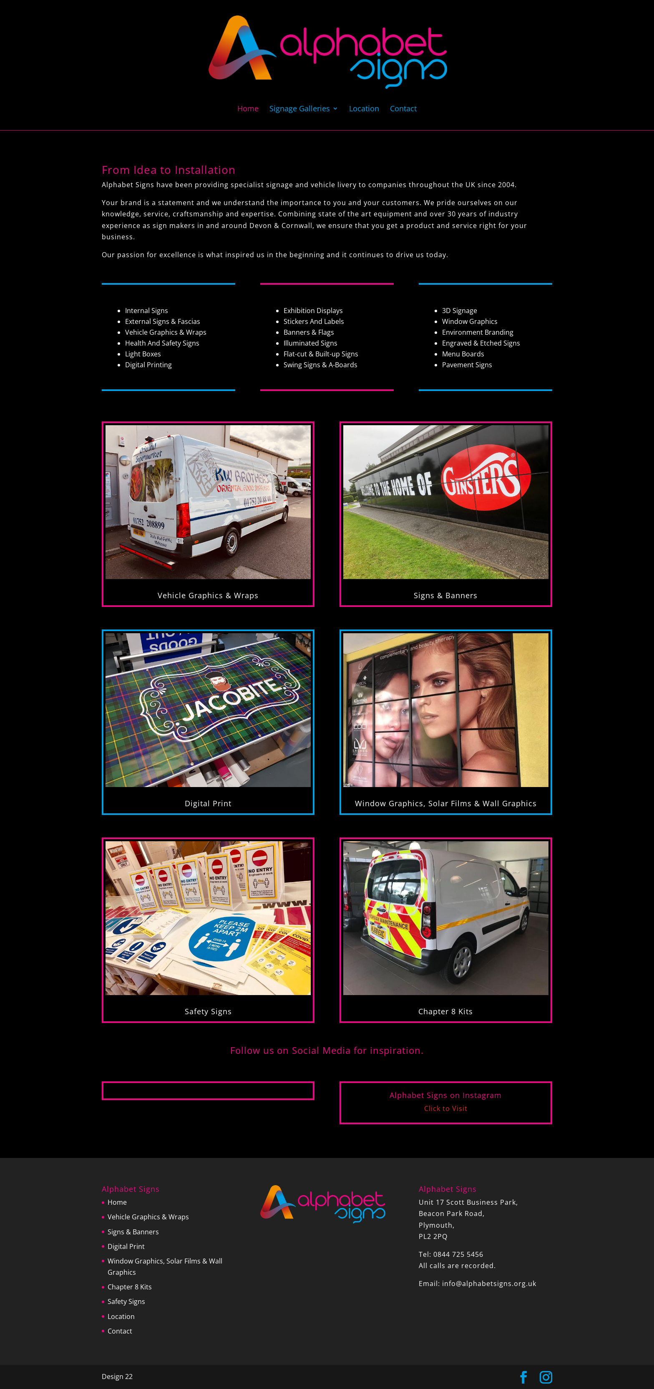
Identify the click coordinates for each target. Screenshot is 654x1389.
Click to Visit (446, 1108)
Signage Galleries (299, 109)
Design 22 (117, 1376)
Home (248, 109)
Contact (403, 109)
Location (364, 109)
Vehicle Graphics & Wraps (208, 595)
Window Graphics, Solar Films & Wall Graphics (446, 803)
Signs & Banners (446, 595)
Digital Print (208, 803)
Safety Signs (208, 1011)
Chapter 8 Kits (445, 1011)
